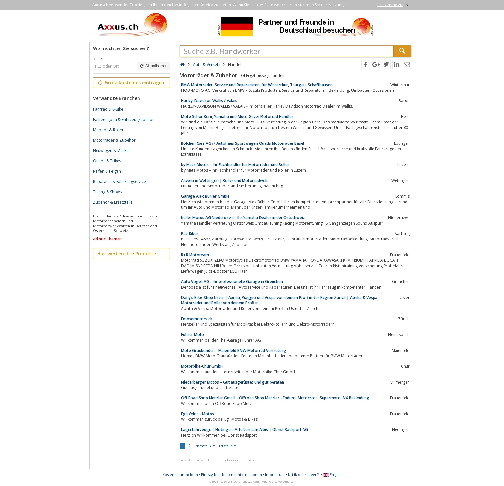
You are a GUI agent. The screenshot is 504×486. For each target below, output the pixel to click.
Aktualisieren (153, 66)
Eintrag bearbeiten (217, 474)
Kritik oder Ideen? (303, 474)
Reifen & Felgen (107, 171)
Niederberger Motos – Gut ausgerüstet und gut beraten (232, 382)
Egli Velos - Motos (197, 414)
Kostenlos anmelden (180, 474)
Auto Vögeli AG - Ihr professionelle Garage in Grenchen (232, 281)
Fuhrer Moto (192, 334)
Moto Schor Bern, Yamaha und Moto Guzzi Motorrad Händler (237, 116)
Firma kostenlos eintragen (131, 82)
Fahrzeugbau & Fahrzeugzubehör (123, 119)
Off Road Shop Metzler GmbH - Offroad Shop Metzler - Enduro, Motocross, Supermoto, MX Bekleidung (275, 398)
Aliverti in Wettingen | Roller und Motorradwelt (224, 180)
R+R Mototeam (195, 255)
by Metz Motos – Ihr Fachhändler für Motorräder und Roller (235, 164)
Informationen (249, 474)
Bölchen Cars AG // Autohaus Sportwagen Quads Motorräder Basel (242, 143)
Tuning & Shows (107, 192)
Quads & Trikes (107, 161)
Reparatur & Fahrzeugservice (119, 181)
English (332, 474)
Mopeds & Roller (108, 129)
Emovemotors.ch (196, 319)
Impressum (275, 474)
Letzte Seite (228, 446)
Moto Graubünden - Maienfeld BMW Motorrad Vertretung (233, 350)
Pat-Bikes (190, 233)
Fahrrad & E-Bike (108, 109)
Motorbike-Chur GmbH (202, 366)
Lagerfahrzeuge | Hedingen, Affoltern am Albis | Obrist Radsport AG (244, 429)
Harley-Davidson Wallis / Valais (209, 100)
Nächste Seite (205, 446)
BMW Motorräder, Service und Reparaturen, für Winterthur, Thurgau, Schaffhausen (257, 85)
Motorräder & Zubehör (114, 140)
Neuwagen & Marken (112, 150)
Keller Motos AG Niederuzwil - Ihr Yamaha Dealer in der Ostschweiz (243, 217)
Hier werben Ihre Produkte (126, 253)
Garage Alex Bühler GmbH (205, 196)
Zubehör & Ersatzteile (113, 202)
